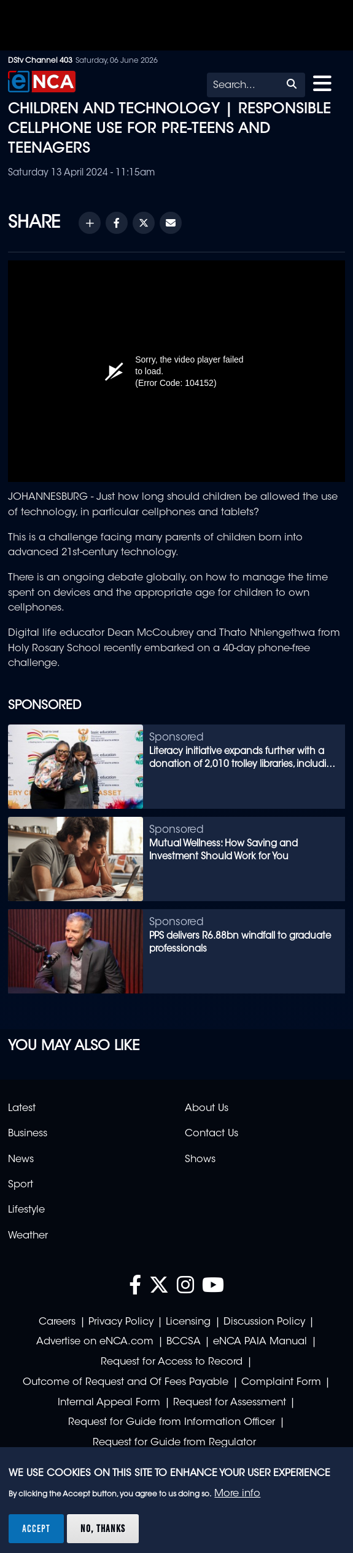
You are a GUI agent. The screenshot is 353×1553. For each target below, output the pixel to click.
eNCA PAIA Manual (260, 1342)
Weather (28, 1236)
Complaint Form (281, 1382)
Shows (200, 1160)
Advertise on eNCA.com (94, 1342)
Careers (57, 1322)
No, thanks (102, 1528)
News (21, 1160)
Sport (20, 1185)
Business (27, 1134)
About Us (206, 1109)
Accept (36, 1528)
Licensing (188, 1322)
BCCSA (183, 1342)
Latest (22, 1109)
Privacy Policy (120, 1322)
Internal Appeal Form (109, 1403)
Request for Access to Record (171, 1362)
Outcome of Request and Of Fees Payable (125, 1382)
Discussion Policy (264, 1322)
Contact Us (211, 1134)
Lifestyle (26, 1210)
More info (237, 1494)
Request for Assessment (229, 1403)
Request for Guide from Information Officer (171, 1422)
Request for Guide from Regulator (174, 1443)
